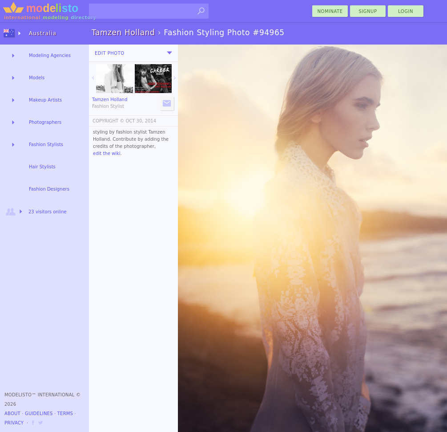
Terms (65, 413)
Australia (42, 33)
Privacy (14, 422)
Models (36, 77)
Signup (368, 11)
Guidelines (39, 413)
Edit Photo (110, 53)
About (12, 413)
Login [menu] (405, 11)
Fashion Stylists (46, 144)
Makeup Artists (45, 100)
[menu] (169, 53)
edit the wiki (107, 153)
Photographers (45, 122)
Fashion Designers (49, 189)
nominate (330, 11)
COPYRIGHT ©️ (108, 120)
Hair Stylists (42, 166)
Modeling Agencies (50, 55)
